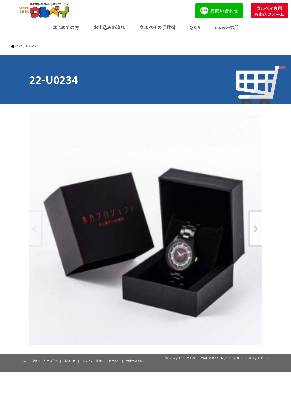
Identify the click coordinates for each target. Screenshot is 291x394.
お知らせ (69, 361)
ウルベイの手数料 (157, 27)
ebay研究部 (227, 27)
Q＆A (194, 27)
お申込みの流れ (109, 27)
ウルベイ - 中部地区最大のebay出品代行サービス (217, 358)
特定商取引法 (134, 361)
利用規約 (114, 361)
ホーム (22, 361)
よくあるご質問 (92, 361)
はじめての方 (65, 27)
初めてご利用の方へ (45, 361)
